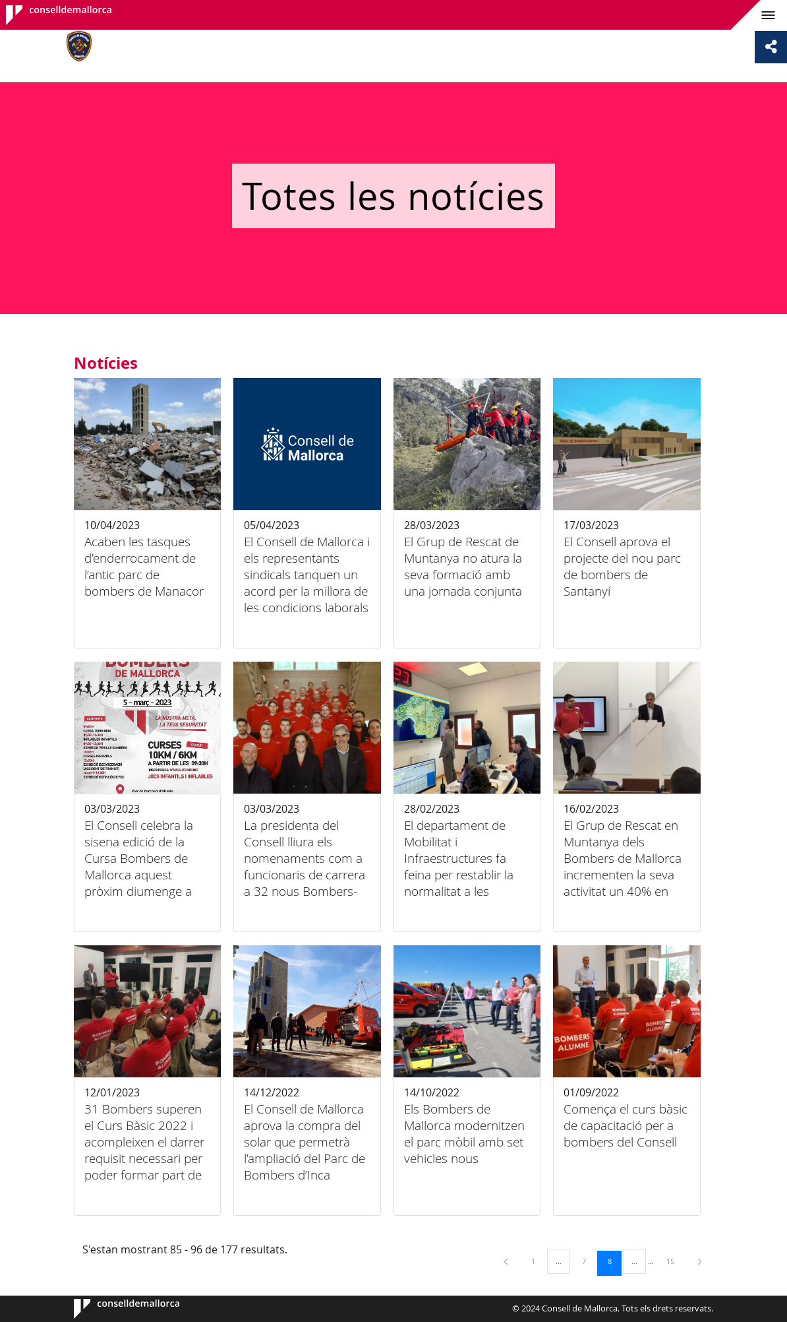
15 (675, 1260)
